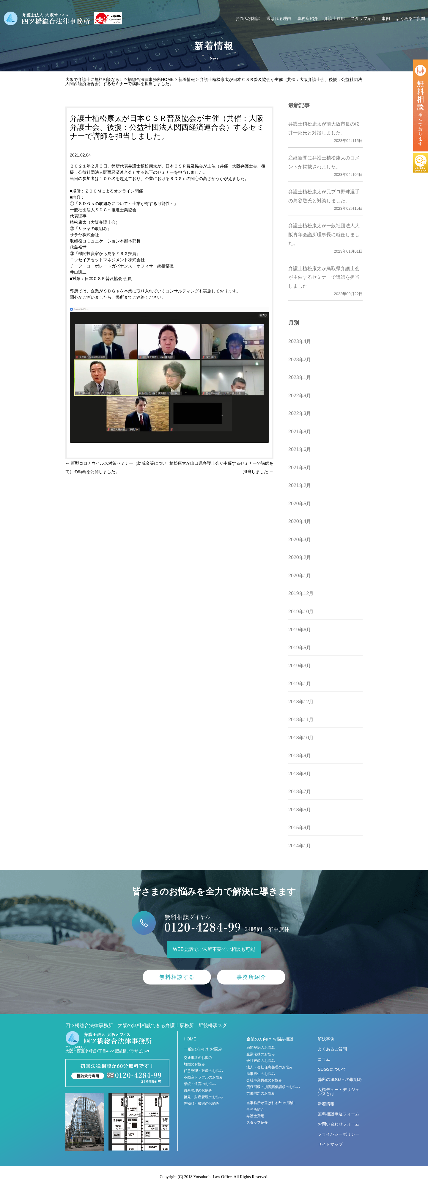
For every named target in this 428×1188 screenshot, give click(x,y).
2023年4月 (299, 341)
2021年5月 (299, 467)
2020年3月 (299, 539)
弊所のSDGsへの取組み (340, 1079)
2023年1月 (299, 377)
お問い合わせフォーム (338, 1124)
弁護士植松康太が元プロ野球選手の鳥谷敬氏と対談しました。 (325, 200)
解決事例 (326, 1039)
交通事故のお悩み (198, 1057)
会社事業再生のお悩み (264, 1080)
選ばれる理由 (278, 18)
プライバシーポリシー (338, 1134)
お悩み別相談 (247, 18)
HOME (190, 1039)
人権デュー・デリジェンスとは (338, 1091)
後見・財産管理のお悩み (203, 1097)
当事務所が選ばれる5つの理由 (270, 1103)
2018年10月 (301, 737)
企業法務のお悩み (260, 1054)
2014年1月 (299, 845)
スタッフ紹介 (363, 18)
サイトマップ (330, 1144)
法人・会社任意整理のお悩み (269, 1067)
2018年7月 (299, 791)
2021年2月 (299, 485)
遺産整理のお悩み (198, 1090)
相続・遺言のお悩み (200, 1084)
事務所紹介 (307, 18)
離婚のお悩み (194, 1064)
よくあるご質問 (410, 18)
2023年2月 (299, 359)
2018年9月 (299, 755)
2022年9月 (299, 395)
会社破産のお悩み (260, 1060)
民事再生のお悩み (260, 1074)
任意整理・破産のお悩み (203, 1071)
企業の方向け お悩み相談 (269, 1039)
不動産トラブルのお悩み (203, 1077)
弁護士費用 (334, 18)
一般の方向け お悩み (203, 1049)
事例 (386, 18)
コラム (324, 1059)
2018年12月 (301, 701)
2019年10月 (301, 611)
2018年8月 (299, 773)
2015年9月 (299, 827)
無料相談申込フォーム (338, 1114)
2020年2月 (299, 557)
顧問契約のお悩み (260, 1047)
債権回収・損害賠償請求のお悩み (273, 1087)
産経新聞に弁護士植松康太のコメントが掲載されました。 (325, 166)
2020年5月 (299, 503)
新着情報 (326, 1104)
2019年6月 (299, 629)
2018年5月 (299, 809)
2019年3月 (299, 665)
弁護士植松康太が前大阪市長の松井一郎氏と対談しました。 (325, 132)
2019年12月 (301, 593)
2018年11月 (301, 719)
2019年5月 (299, 647)
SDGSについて (332, 1069)
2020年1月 (299, 575)
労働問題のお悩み (260, 1093)
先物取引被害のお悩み (201, 1103)
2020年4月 (299, 521)
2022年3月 (299, 413)
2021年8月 (299, 431)
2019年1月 (299, 683)
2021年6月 (299, 449)
